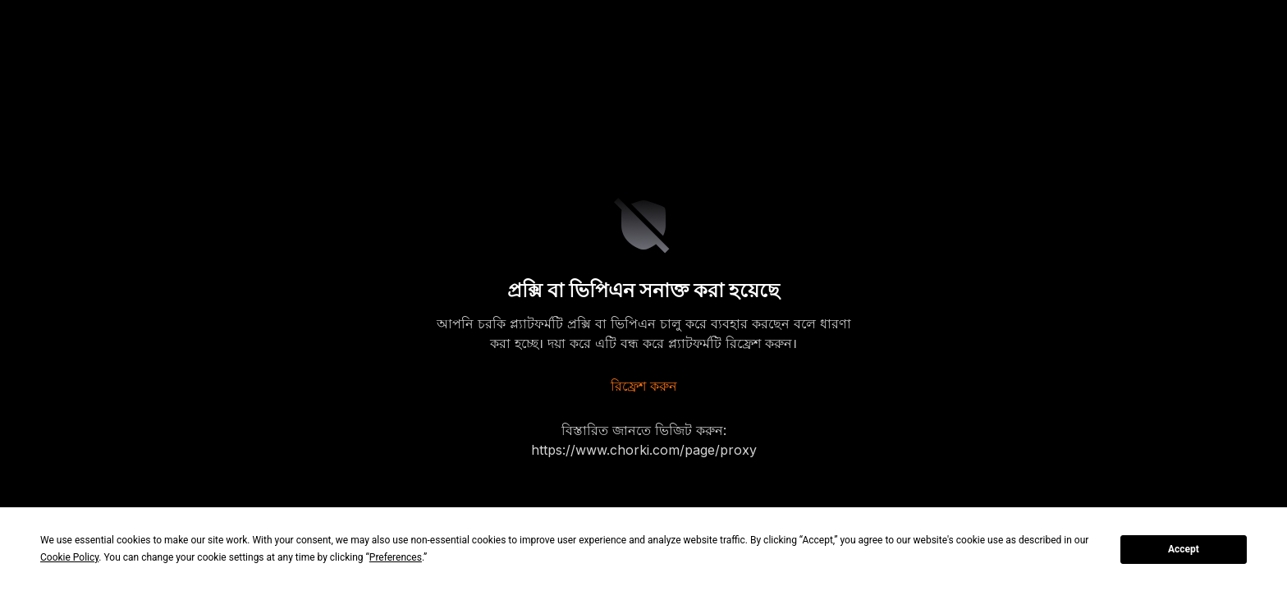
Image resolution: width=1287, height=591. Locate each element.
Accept (1183, 549)
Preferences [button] (395, 557)
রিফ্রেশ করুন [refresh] (644, 386)
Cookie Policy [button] (69, 557)
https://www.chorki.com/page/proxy (644, 450)
